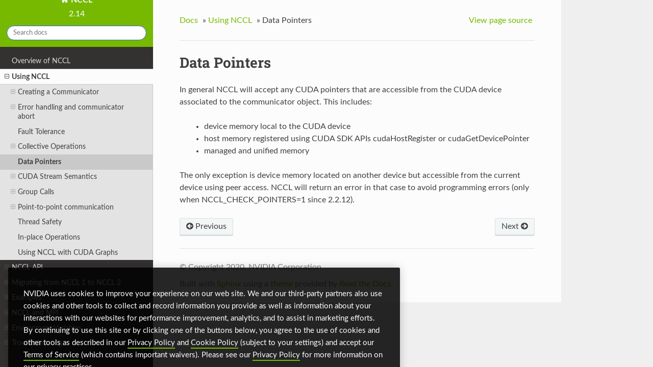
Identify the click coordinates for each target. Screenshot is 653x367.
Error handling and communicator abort (67, 111)
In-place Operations (49, 237)
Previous (206, 226)
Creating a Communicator (55, 92)
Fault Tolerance (41, 132)
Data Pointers (39, 162)
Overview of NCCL (41, 61)
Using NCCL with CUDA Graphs (68, 252)
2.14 (77, 14)
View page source (500, 20)
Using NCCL (27, 77)
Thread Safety (40, 222)
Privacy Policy (151, 352)
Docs (189, 20)
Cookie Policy (214, 352)
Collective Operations (48, 146)
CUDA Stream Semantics (54, 176)
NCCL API (24, 267)
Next (514, 226)
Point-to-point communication (62, 207)
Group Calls (32, 192)
